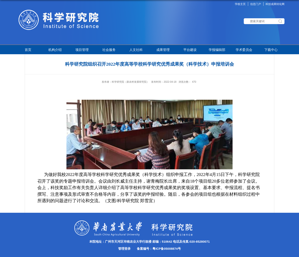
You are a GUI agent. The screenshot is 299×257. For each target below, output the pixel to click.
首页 (28, 50)
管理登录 (124, 248)
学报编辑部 (217, 50)
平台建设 (190, 50)
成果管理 (163, 50)
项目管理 (82, 50)
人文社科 (136, 50)
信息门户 (255, 4)
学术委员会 (244, 50)
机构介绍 (55, 50)
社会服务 (109, 50)
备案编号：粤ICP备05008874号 (159, 248)
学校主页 (240, 4)
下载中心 (271, 50)
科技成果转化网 (275, 4)
